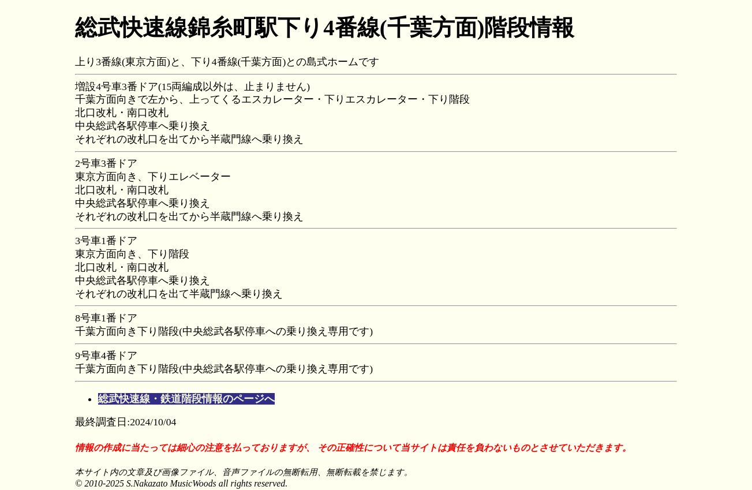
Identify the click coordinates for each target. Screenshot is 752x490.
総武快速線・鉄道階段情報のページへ (186, 399)
